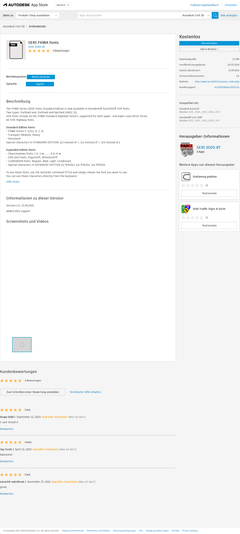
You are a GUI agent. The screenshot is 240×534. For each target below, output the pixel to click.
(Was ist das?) (77, 417)
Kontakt (175, 530)
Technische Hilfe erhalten (85, 392)
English (40, 84)
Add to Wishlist (209, 49)
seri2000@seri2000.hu (226, 87)
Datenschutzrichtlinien (73, 530)
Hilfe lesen (12, 182)
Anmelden (231, 5)
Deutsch (63, 5)
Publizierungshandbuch (204, 5)
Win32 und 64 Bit (41, 76)
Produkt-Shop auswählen (34, 15)
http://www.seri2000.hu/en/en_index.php (217, 81)
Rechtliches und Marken (98, 530)
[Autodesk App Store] (25, 5)
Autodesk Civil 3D (14, 26)
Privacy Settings (190, 530)
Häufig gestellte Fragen (157, 530)
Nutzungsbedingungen (124, 530)
